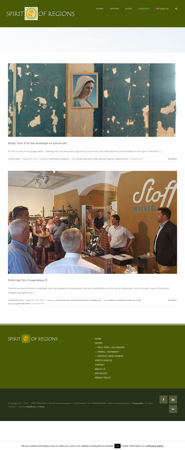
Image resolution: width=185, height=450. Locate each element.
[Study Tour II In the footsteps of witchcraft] (92, 100)
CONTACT (99, 364)
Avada (41, 406)
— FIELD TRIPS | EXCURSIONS (109, 347)
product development (79, 300)
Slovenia (102, 159)
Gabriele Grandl (16, 300)
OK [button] (117, 446)
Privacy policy (138, 403)
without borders (121, 159)
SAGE (95, 159)
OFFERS (98, 343)
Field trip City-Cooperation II (27, 280)
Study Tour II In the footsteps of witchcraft (37, 143)
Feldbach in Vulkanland (117, 300)
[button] (176, 9)
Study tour (65, 159)
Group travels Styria (84, 159)
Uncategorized (95, 300)
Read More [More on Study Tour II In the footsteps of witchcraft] (172, 159)
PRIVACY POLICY (103, 377)
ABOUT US (100, 369)
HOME (98, 338)
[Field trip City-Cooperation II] (92, 222)
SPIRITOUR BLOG (103, 360)
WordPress (31, 406)
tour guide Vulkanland (21, 303)
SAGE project (54, 159)
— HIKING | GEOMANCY (107, 351)
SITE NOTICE (101, 373)
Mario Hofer (15, 159)
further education (63, 300)
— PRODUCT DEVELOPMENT (109, 356)
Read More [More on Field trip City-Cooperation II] (172, 300)
